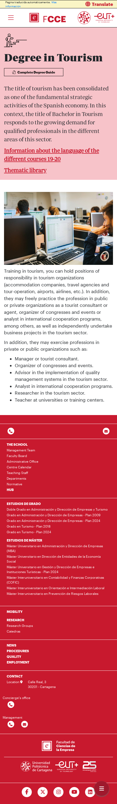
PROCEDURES (18, 651)
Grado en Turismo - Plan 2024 (29, 532)
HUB (10, 489)
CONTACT (15, 676)
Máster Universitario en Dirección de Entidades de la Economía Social (54, 558)
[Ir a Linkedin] (90, 792)
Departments (16, 478)
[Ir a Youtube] (74, 792)
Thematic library (25, 170)
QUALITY (14, 656)
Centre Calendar (19, 467)
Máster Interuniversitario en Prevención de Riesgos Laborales (52, 593)
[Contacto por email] (106, 431)
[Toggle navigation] (11, 18)
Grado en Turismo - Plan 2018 (28, 526)
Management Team (21, 450)
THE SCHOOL (17, 444)
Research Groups (20, 625)
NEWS (11, 645)
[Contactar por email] (24, 724)
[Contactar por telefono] (11, 431)
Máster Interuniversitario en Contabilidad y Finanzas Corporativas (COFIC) (55, 579)
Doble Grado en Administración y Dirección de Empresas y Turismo (57, 509)
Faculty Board (17, 456)
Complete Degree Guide (33, 72)
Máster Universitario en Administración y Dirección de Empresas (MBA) (55, 548)
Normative (14, 484)
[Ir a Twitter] (42, 792)
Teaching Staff (17, 473)
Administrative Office (22, 461)
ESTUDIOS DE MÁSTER (24, 540)
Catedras (13, 631)
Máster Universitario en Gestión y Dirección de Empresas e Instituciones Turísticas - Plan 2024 (50, 569)
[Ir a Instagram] (58, 792)
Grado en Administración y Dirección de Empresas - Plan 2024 (53, 520)
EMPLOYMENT (18, 662)
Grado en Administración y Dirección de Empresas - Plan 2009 (53, 515)
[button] (90, 4)
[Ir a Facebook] (27, 792)
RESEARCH (15, 620)
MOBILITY (15, 611)
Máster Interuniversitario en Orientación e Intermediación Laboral (55, 588)
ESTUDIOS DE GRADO (24, 503)
